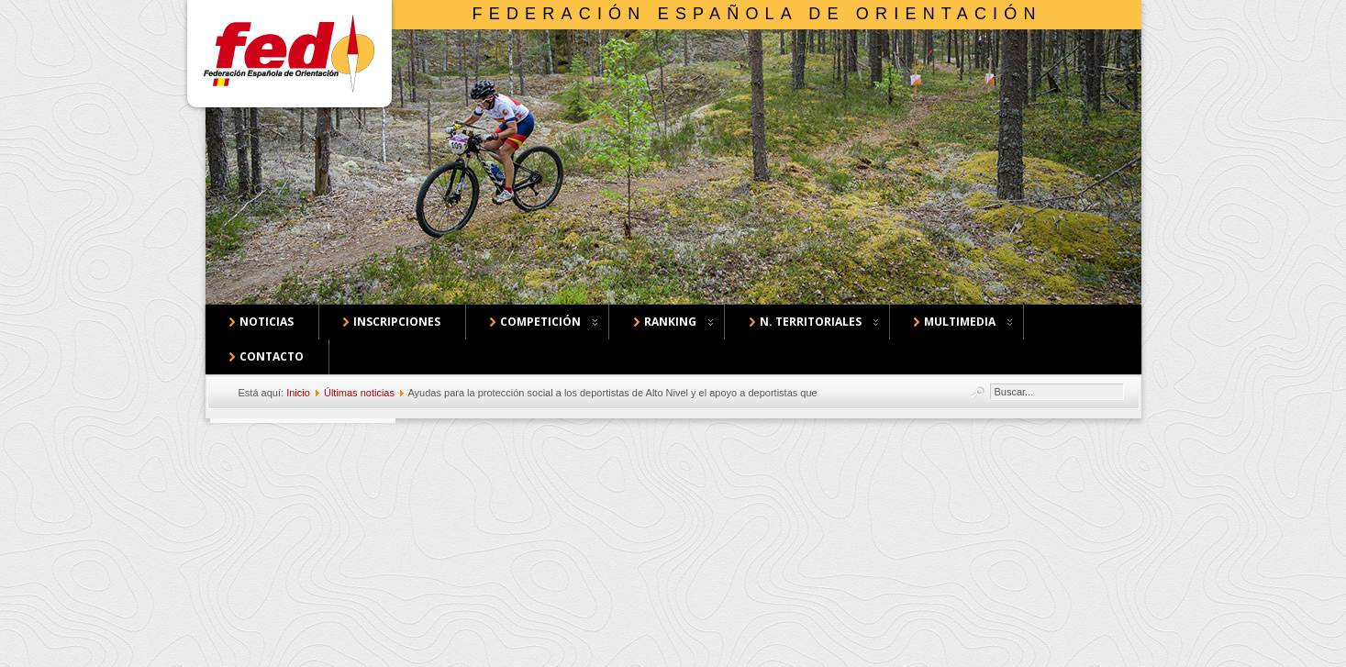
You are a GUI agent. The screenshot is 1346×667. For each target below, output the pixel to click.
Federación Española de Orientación (757, 14)
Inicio (298, 392)
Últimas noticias (359, 392)
